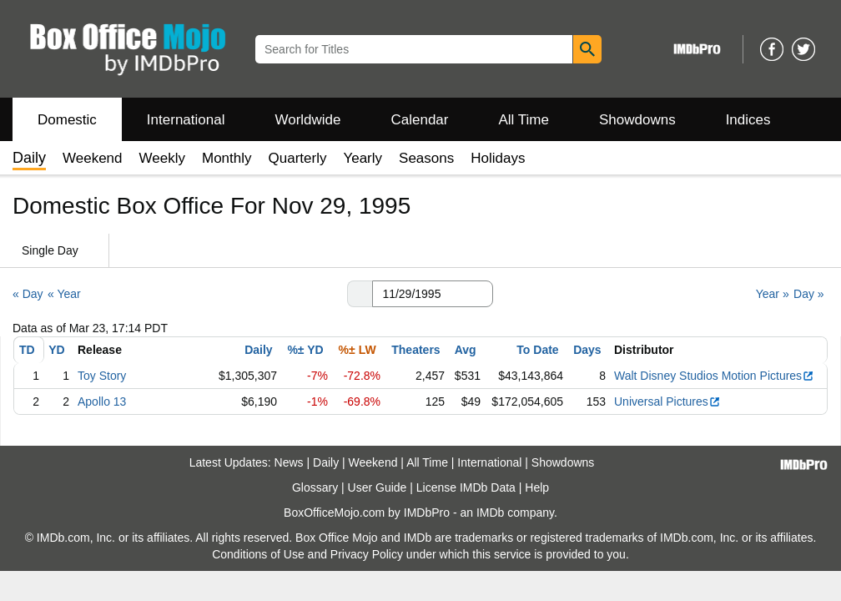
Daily (258, 349)
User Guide (377, 487)
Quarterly (298, 158)
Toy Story (102, 375)
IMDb (490, 512)
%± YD (305, 349)
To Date (537, 349)
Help (537, 487)
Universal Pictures (667, 401)
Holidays (498, 158)
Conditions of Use (258, 554)
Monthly (227, 158)
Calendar (420, 120)
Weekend (93, 158)
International (186, 120)
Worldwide (307, 120)
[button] (359, 293)
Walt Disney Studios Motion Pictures (714, 375)
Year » (772, 293)
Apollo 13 (102, 401)
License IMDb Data (466, 487)
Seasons (426, 158)
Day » (808, 293)
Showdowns (637, 120)
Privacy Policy (366, 554)
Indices (748, 120)
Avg (465, 349)
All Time (524, 120)
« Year (64, 293)
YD (56, 349)
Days (587, 349)
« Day (28, 293)
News (289, 462)
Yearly (362, 158)
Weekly (162, 158)
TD (27, 349)
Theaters (415, 349)
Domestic (67, 120)
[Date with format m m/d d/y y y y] (432, 293)
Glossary (315, 487)
